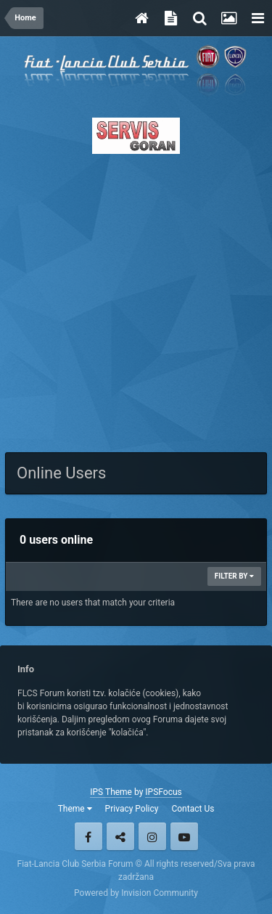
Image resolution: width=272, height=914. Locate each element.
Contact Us (192, 809)
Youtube (184, 836)
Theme (75, 809)
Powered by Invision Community (136, 893)
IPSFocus (163, 792)
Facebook (88, 836)
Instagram (152, 836)
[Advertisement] (136, 299)
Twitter (120, 836)
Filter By (234, 576)
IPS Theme (111, 792)
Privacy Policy (132, 809)
